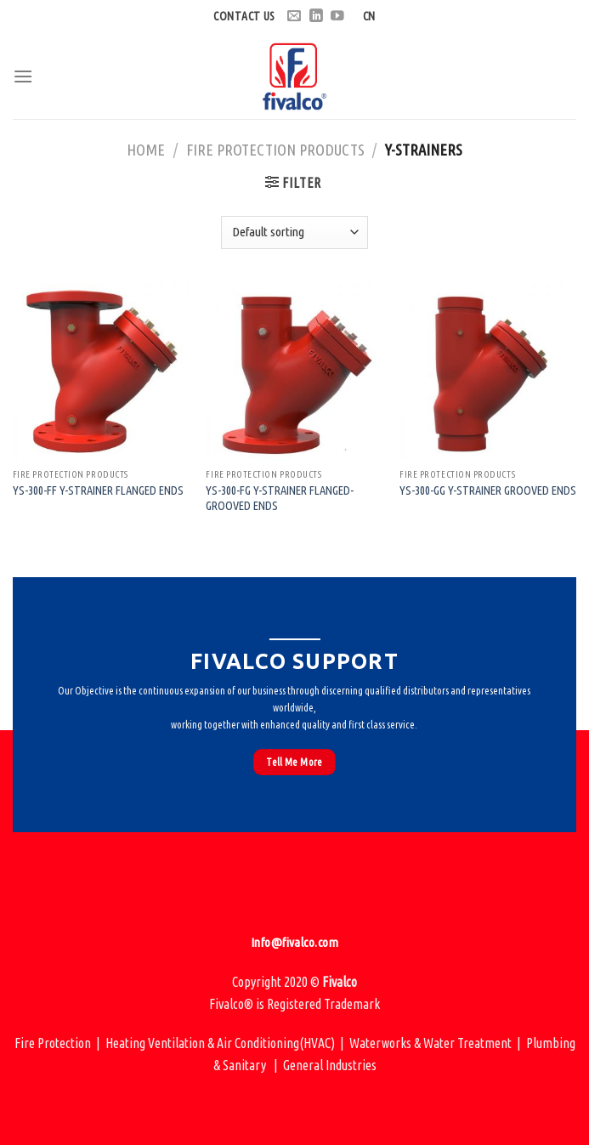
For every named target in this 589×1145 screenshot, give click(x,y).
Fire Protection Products (275, 149)
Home (146, 149)
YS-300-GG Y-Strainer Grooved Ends (487, 490)
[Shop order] (294, 232)
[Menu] (23, 76)
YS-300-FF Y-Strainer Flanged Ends (98, 490)
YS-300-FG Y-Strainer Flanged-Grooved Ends (280, 498)
